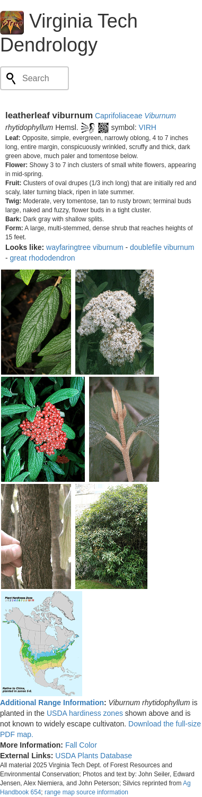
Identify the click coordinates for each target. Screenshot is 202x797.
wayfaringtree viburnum (85, 247)
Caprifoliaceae (119, 115)
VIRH (147, 127)
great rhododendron (42, 258)
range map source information (86, 792)
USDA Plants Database (93, 755)
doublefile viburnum (162, 247)
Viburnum (160, 115)
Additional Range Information (52, 702)
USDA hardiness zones (85, 713)
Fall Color (81, 745)
